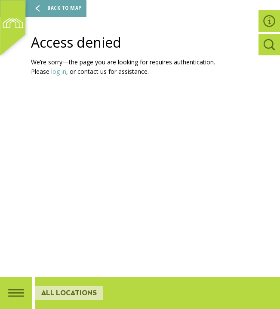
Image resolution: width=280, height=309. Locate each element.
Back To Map (57, 8)
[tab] (16, 293)
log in (58, 71)
